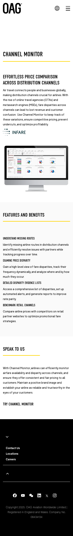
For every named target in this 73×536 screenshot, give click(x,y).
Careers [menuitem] (11, 459)
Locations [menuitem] (12, 453)
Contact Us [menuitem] (13, 448)
